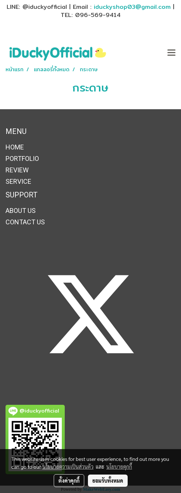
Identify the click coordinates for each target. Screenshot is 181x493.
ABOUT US (21, 210)
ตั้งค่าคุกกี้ (68, 480)
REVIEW (17, 170)
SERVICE (18, 181)
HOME (15, 147)
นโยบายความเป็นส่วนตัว (67, 466)
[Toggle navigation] (171, 53)
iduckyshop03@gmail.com (132, 6)
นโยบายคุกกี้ (119, 466)
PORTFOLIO (22, 158)
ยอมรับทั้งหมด (107, 480)
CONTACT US (25, 222)
